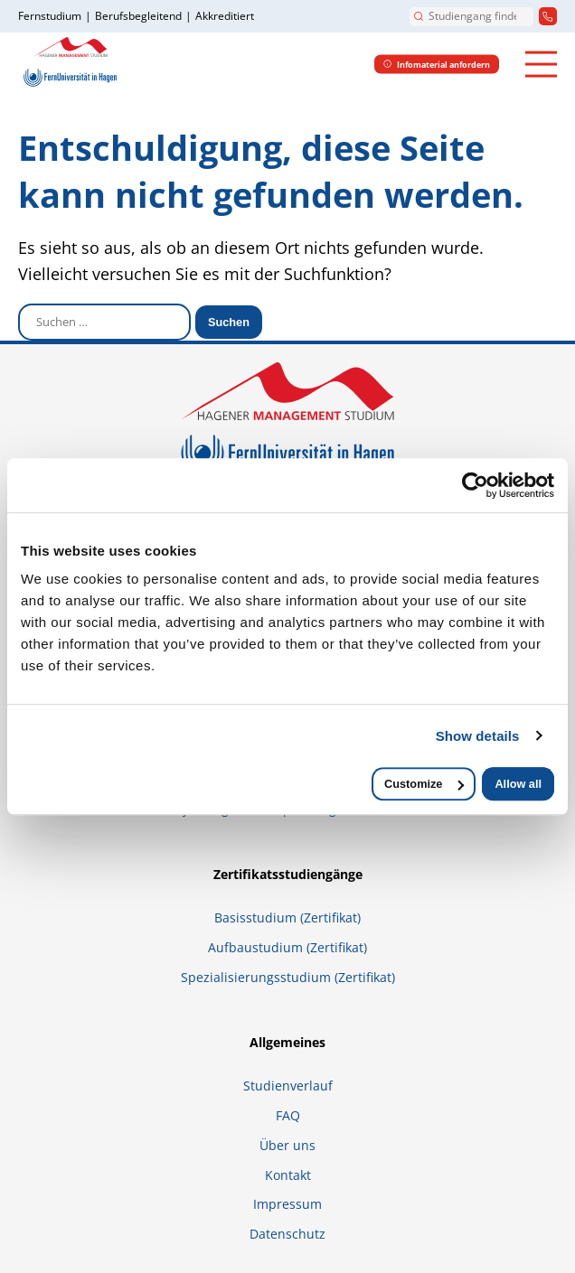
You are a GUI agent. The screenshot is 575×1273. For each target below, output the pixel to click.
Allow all (518, 784)
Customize (424, 784)
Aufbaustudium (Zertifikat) (287, 947)
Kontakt (288, 1175)
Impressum (287, 1203)
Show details (478, 736)
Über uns (287, 1145)
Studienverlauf (288, 1085)
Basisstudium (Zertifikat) (287, 917)
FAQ (288, 1115)
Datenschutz (287, 1233)
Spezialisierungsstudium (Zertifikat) (288, 977)
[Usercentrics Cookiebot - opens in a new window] (475, 485)
